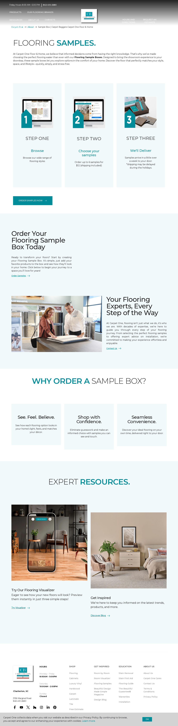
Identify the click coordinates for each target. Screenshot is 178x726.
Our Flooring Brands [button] (40, 12)
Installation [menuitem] (124, 702)
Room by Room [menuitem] (102, 673)
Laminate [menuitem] (74, 699)
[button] (162, 21)
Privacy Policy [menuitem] (151, 697)
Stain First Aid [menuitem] (126, 678)
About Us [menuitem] (148, 673)
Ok (147, 719)
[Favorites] (166, 21)
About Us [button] (33, 20)
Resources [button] (15, 20)
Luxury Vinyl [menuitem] (75, 683)
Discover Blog (100, 615)
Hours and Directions (128, 21)
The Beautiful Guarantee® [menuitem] (125, 690)
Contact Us (114, 348)
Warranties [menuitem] (124, 697)
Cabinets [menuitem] (50, 20)
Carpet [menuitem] (72, 694)
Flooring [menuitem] (73, 673)
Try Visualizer (20, 608)
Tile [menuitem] (71, 704)
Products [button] (15, 12)
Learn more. (88, 721)
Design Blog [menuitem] (100, 699)
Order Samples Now (33, 200)
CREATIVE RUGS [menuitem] (17, 28)
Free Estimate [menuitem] (76, 709)
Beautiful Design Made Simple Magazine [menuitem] (102, 691)
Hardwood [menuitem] (74, 688)
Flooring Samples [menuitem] (103, 683)
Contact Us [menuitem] (149, 683)
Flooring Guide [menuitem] (126, 683)
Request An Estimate (149, 21)
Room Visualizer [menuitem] (102, 678)
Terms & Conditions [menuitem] (149, 690)
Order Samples (20, 276)
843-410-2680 (50, 5)
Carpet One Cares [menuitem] (152, 678)
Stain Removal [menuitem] (126, 673)
